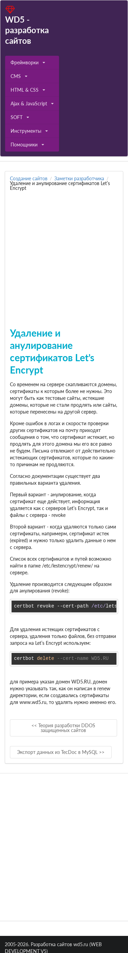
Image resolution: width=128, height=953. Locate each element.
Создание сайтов (28, 178)
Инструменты (29, 131)
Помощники (27, 144)
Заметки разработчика (79, 178)
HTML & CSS (28, 90)
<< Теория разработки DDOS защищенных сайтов (63, 727)
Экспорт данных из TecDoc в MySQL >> (60, 752)
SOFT (20, 117)
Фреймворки (28, 62)
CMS (19, 76)
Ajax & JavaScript (32, 103)
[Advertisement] (64, 255)
